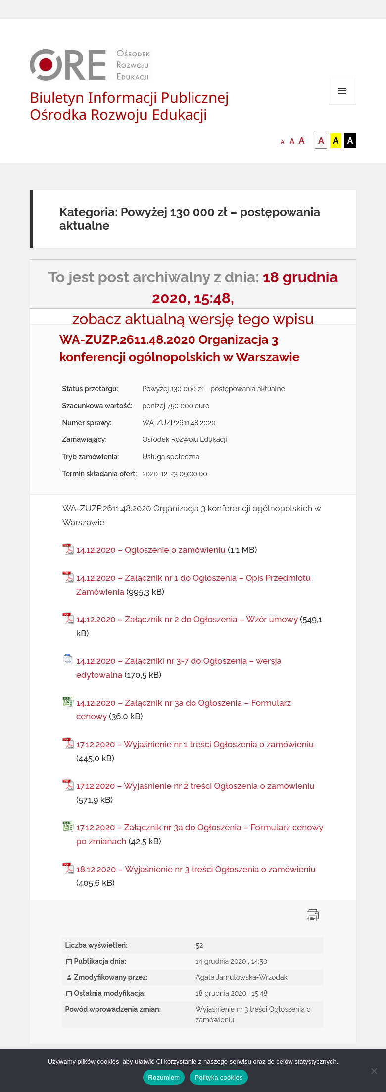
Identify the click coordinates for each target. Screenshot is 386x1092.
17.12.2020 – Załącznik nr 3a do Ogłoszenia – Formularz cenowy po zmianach (199, 834)
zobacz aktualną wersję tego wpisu (193, 319)
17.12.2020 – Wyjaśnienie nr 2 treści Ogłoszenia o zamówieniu (195, 786)
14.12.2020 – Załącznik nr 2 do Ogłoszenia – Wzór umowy (187, 619)
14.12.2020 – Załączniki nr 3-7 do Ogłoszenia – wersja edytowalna (179, 668)
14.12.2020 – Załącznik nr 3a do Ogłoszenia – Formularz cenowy (183, 709)
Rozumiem (164, 1077)
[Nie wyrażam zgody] (374, 1071)
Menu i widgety (342, 104)
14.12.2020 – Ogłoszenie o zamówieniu (151, 550)
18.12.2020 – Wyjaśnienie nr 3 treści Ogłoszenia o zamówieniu (196, 869)
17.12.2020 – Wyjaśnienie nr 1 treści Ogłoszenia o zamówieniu (195, 744)
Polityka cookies (218, 1077)
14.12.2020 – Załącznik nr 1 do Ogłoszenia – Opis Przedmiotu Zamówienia (193, 585)
